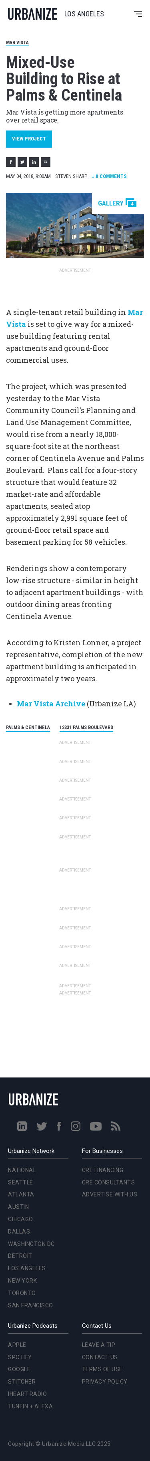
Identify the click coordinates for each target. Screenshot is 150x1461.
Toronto (22, 1293)
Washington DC (31, 1244)
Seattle (20, 1182)
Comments (109, 176)
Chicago (20, 1219)
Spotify (20, 1357)
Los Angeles (27, 1268)
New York (22, 1280)
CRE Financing (103, 1170)
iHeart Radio (27, 1394)
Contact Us (100, 1357)
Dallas (19, 1231)
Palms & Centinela (28, 727)
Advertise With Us (110, 1194)
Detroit (20, 1256)
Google (19, 1369)
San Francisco (30, 1305)
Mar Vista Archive (51, 703)
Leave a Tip (99, 1345)
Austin (18, 1207)
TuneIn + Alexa (30, 1406)
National (22, 1170)
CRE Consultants (108, 1182)
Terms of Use (102, 1369)
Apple (17, 1345)
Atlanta (21, 1194)
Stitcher (22, 1381)
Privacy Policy (105, 1381)
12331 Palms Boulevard (86, 727)
